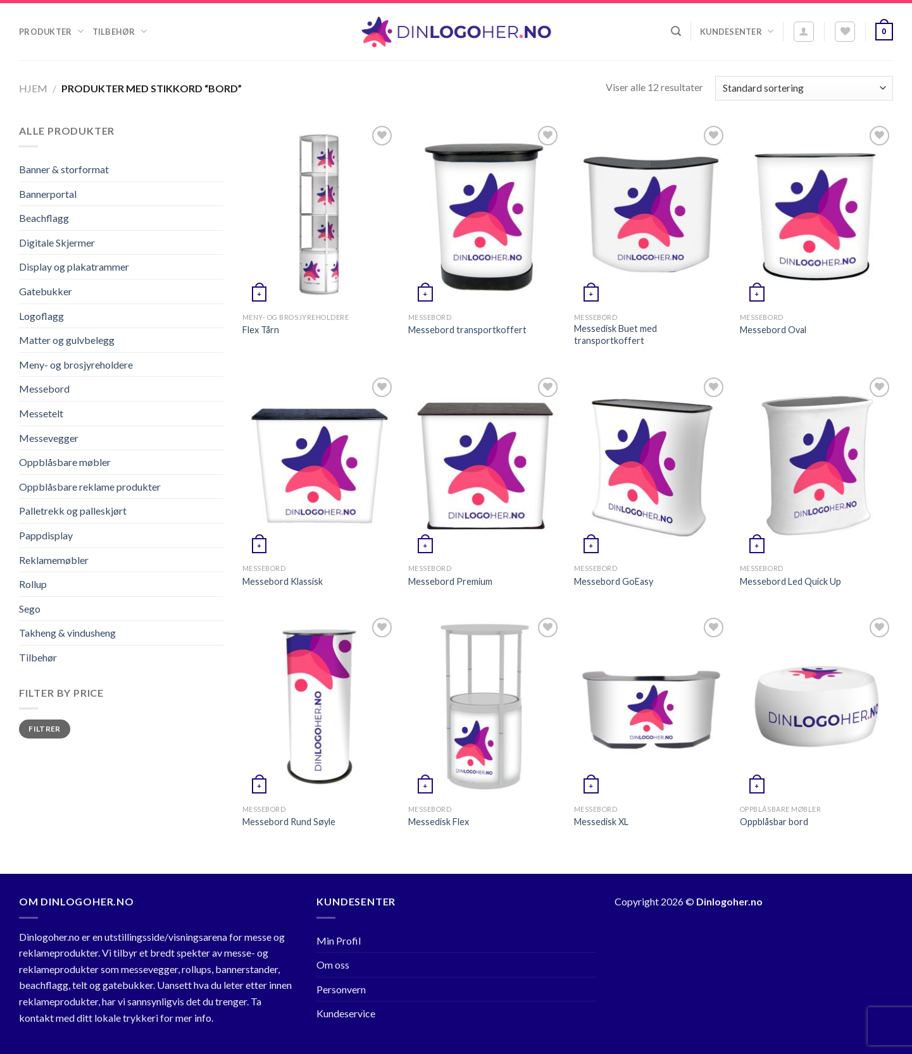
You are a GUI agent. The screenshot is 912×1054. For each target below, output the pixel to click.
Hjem (33, 88)
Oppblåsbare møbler (65, 462)
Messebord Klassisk (282, 581)
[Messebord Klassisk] (319, 466)
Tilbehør (119, 31)
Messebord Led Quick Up (790, 581)
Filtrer (44, 728)
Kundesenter (736, 31)
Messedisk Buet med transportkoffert (615, 334)
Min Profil (338, 941)
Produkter (51, 31)
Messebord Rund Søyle (288, 821)
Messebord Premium (450, 581)
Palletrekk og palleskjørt (73, 511)
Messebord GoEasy (613, 581)
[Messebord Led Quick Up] (816, 466)
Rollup (33, 584)
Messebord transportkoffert (467, 329)
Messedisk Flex (438, 821)
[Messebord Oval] (816, 215)
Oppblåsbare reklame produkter (90, 487)
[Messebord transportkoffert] (484, 215)
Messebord (44, 389)
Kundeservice (345, 1013)
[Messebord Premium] (484, 466)
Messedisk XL (601, 821)
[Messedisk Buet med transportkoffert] (650, 215)
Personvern (341, 989)
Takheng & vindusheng (67, 633)
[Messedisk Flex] (484, 707)
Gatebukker (45, 291)
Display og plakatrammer (74, 266)
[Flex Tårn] (319, 215)
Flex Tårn (260, 329)
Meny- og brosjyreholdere (76, 364)
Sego (30, 609)
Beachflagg (44, 218)
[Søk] (676, 31)
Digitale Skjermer (57, 242)
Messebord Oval (773, 329)
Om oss (332, 965)
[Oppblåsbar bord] (816, 707)
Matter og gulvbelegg (67, 340)
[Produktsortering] (804, 88)
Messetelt (41, 413)
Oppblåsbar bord (774, 821)
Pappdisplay (46, 535)
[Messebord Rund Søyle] (319, 707)
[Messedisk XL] (650, 707)
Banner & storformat (64, 169)
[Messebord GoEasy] (650, 466)
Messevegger (48, 438)
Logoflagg (41, 316)
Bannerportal (48, 194)
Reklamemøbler (54, 560)
